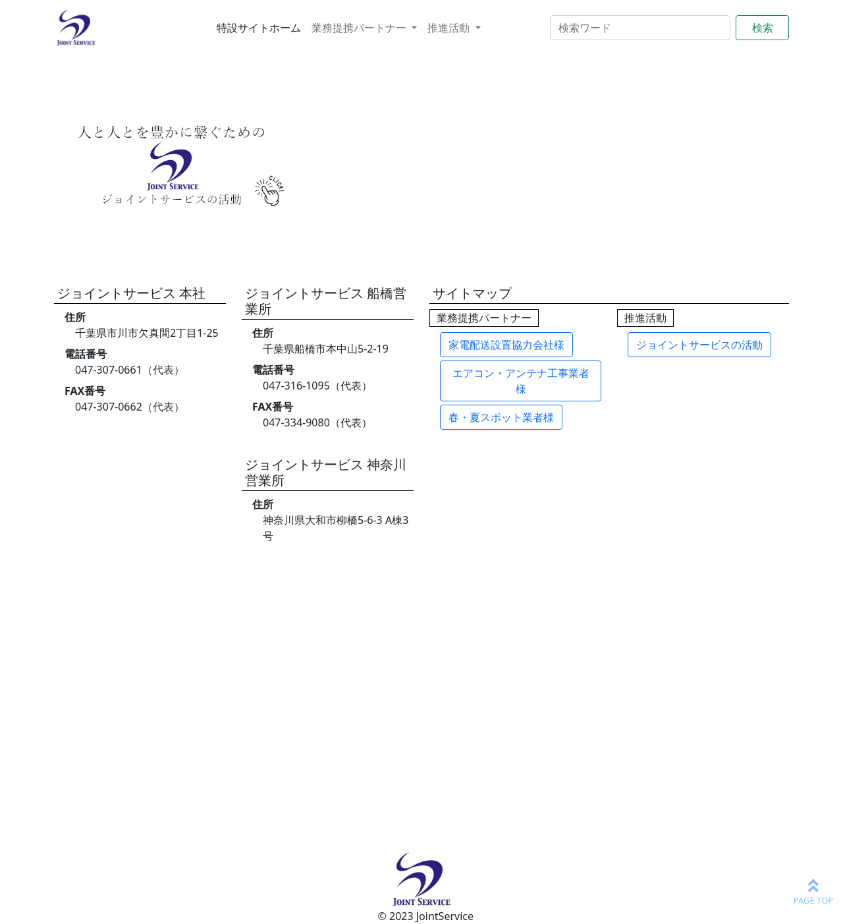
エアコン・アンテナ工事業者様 (520, 381)
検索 (762, 27)
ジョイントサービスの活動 (699, 344)
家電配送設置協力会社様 (506, 344)
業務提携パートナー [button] (360, 27)
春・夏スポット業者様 (501, 417)
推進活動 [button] (449, 27)
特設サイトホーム (259, 27)
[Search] (640, 27)
